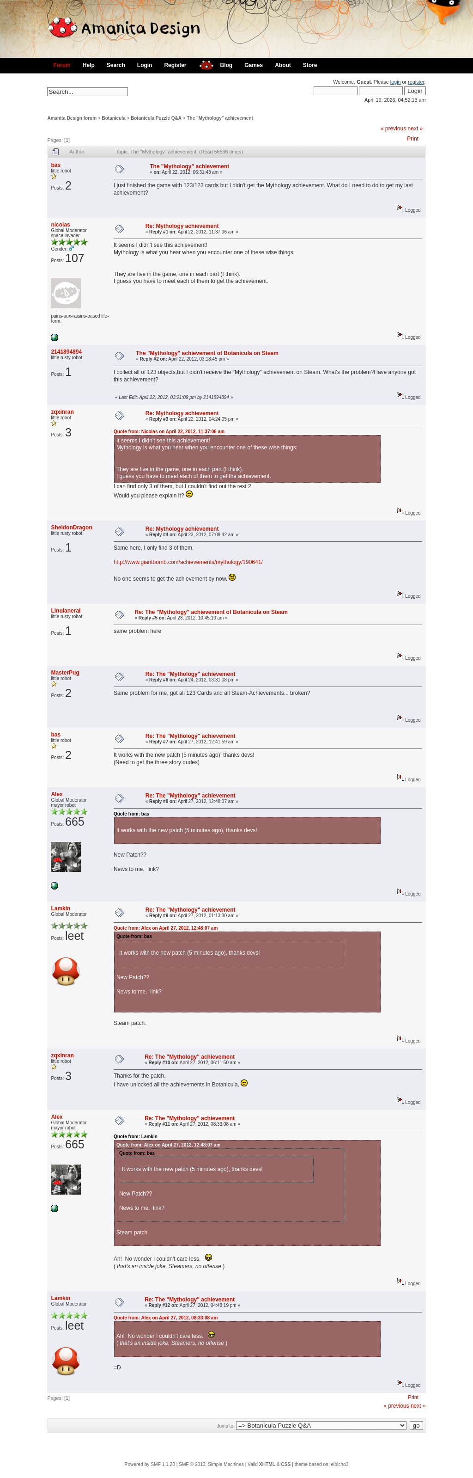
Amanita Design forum (72, 118)
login (395, 82)
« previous (393, 128)
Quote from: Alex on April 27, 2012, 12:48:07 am (166, 928)
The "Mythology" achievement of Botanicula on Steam (207, 353)
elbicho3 (339, 1464)
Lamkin (60, 908)
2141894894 (66, 352)
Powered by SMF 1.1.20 (150, 1464)
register (416, 82)
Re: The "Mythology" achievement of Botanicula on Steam (210, 612)
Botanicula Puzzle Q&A (156, 118)
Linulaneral (65, 610)
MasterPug (65, 672)
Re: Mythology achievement (182, 226)
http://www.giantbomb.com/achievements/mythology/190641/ (188, 562)
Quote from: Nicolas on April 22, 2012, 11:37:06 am (169, 431)
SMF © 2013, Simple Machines (211, 1464)
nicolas (60, 224)
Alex (56, 794)
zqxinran (62, 412)
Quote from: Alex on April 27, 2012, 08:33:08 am (166, 1317)
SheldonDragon (71, 527)
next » (415, 128)
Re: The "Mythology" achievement (191, 674)
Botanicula (114, 118)
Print (412, 138)
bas (56, 165)
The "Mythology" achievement (220, 118)
